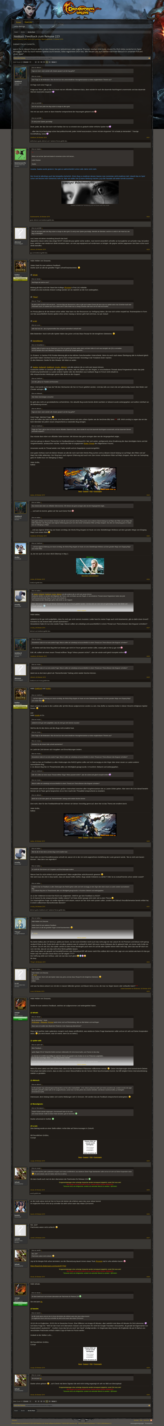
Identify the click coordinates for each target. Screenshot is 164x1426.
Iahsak (35, 275)
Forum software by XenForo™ (61, 1423)
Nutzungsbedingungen (137, 1423)
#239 (148, 1367)
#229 (148, 677)
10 (41, 62)
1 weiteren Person (55, 141)
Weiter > (54, 62)
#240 (148, 1395)
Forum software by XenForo (28, 1423)
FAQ (91, 491)
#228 (148, 656)
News (80, 491)
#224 (148, 495)
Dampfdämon (38, 341)
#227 (148, 628)
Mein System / (90, 575)
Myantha (44, 39)
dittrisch (44, 141)
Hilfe (141, 1420)
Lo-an (35, 321)
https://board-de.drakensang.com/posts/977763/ (48, 1266)
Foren (18, 22)
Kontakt (136, 1420)
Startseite (146, 1420)
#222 (148, 216)
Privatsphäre (149, 1423)
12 (47, 62)
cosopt (17, 1012)
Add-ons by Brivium (95, 1423)
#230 (148, 841)
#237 (148, 1238)
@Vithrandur (35, 1022)
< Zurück (25, 62)
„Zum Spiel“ (18, 54)
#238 (148, 1277)
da (41, 1302)
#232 (148, 962)
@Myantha (44, 1022)
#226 (148, 579)
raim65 (32, 1193)
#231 (148, 906)
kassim (17, 1215)
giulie (39, 141)
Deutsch (14, 1420)
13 (49, 62)
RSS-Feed (151, 1420)
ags (31, 253)
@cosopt (67, 287)
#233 (148, 991)
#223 (148, 249)
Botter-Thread (89, 443)
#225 (148, 536)
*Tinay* (35, 297)
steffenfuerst (34, 141)
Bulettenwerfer (20, 163)
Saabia (35, 367)
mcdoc (17, 557)
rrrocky (57, 367)
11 (44, 62)
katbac (17, 275)
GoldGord (18, 81)
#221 (148, 137)
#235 (148, 1190)
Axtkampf (42, 367)
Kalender (28, 22)
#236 (148, 1214)
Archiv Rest (31, 39)
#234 (148, 1161)
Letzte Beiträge (19, 26)
